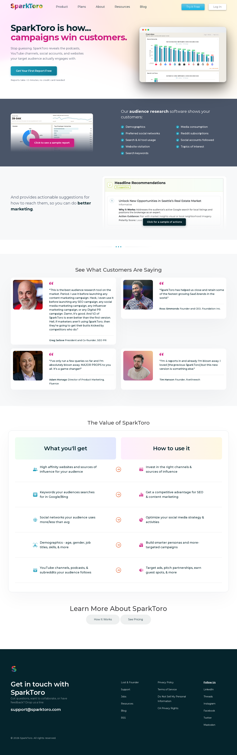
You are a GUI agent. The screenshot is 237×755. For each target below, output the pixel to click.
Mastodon (209, 724)
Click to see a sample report (52, 142)
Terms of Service (167, 689)
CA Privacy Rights (168, 708)
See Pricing (135, 619)
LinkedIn (209, 689)
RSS (123, 717)
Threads (208, 696)
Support (125, 689)
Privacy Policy (166, 682)
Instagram (209, 703)
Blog (123, 710)
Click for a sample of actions (164, 221)
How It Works (103, 619)
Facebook (209, 710)
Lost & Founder (130, 682)
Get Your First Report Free (34, 70)
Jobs (123, 696)
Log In (217, 6)
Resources (127, 703)
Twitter (208, 717)
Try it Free (193, 6)
